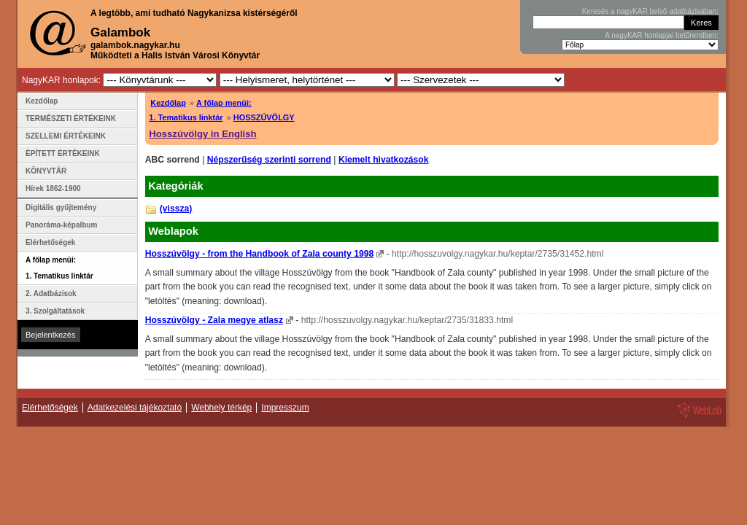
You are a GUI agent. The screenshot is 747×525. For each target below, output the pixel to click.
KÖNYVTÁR (46, 171)
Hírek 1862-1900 (53, 188)
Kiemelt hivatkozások (383, 160)
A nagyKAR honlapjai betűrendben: (662, 35)
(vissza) (176, 208)
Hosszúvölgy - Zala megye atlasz (214, 320)
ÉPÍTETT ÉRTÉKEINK (63, 153)
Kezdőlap (168, 102)
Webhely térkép (221, 407)
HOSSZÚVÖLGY (264, 117)
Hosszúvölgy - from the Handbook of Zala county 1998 (259, 254)
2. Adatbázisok (51, 293)
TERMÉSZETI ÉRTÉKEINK (71, 118)
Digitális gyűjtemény (61, 207)
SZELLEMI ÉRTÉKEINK (66, 136)
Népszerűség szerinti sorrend (269, 160)
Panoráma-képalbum (61, 225)
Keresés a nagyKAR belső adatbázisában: (650, 11)
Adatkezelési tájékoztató (135, 407)
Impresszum (285, 407)
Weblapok (173, 231)
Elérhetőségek (50, 242)
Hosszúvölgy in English (202, 133)
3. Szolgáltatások (55, 311)
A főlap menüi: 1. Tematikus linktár (59, 268)
